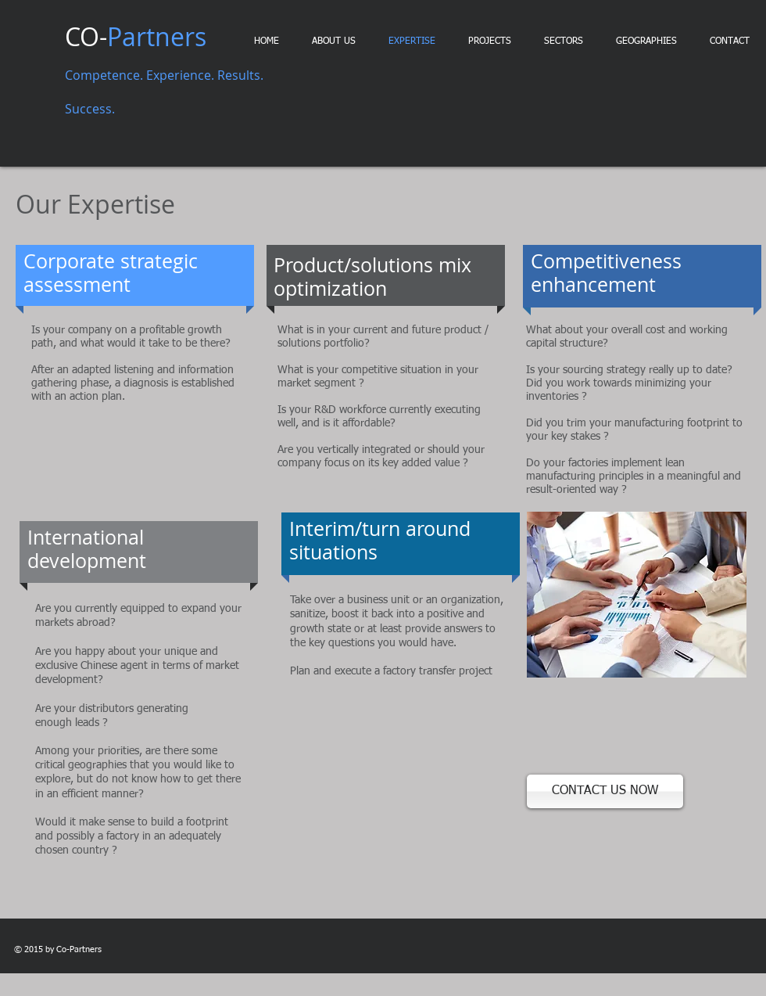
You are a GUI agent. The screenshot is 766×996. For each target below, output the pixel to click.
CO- (135, 36)
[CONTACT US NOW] (605, 791)
